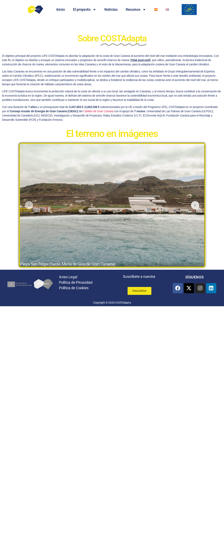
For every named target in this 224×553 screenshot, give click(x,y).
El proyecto (84, 9)
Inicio (60, 9)
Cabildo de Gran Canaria (98, 111)
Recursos (136, 9)
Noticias (111, 9)
